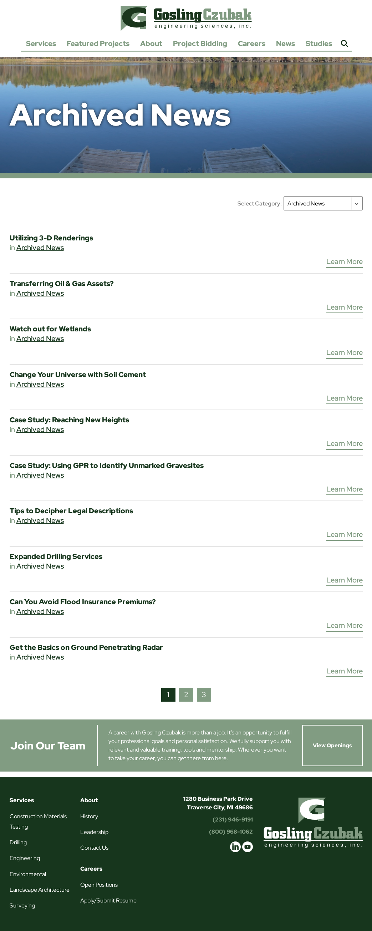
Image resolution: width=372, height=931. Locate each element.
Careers (251, 43)
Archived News (40, 247)
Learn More (344, 261)
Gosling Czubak (186, 18)
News (285, 43)
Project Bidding (200, 43)
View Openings (332, 745)
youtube (247, 846)
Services (41, 43)
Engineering (25, 858)
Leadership (94, 832)
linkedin (235, 846)
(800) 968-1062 (231, 831)
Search (344, 44)
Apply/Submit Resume (108, 900)
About (151, 43)
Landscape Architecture (40, 890)
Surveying (22, 905)
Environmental (28, 874)
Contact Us (94, 847)
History (89, 816)
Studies (319, 43)
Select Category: (260, 203)
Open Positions (99, 885)
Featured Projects (98, 43)
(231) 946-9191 (233, 819)
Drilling (18, 842)
